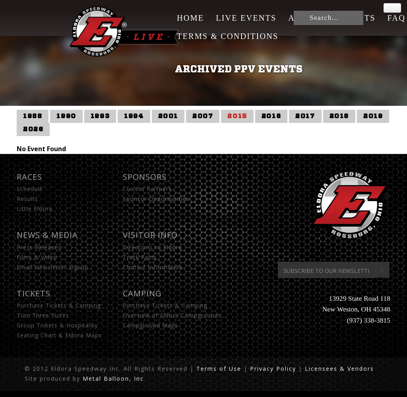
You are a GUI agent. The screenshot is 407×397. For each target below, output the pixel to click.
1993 (100, 116)
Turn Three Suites (43, 315)
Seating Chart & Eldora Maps (59, 335)
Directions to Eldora (152, 247)
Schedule (30, 189)
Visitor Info (150, 235)
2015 (237, 116)
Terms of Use (218, 368)
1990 (66, 116)
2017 (305, 116)
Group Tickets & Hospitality (57, 325)
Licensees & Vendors (339, 368)
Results (27, 198)
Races (29, 176)
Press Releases (39, 247)
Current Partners (147, 189)
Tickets (33, 293)
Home (190, 18)
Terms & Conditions (227, 36)
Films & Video (37, 257)
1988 (32, 116)
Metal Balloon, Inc (113, 378)
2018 (339, 116)
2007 (202, 116)
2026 (33, 129)
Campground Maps (150, 325)
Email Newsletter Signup (52, 267)
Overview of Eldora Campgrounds (172, 315)
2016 (271, 116)
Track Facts (140, 257)
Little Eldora (34, 208)
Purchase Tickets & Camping (59, 305)
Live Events (246, 18)
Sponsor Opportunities (156, 198)
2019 (373, 116)
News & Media (47, 235)
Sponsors (145, 176)
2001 (168, 116)
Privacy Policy (273, 368)
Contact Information (153, 267)
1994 (133, 116)
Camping (142, 293)
